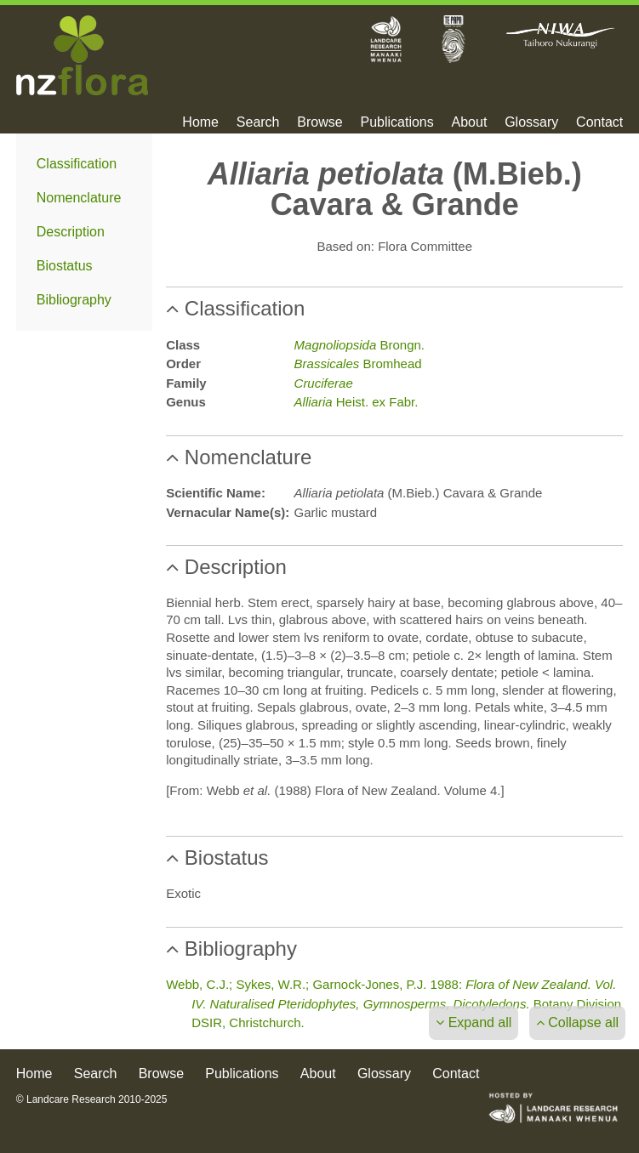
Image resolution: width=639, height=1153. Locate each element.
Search (258, 122)
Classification (77, 163)
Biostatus (65, 265)
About (470, 122)
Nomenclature (79, 197)
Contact (599, 122)
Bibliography (74, 300)
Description (71, 231)
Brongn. (359, 345)
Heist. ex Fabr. (356, 402)
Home (200, 122)
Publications (396, 122)
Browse (319, 122)
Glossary (531, 122)
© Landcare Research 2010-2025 (92, 1099)
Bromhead (358, 363)
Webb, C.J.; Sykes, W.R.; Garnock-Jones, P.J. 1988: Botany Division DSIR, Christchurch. (393, 1003)
